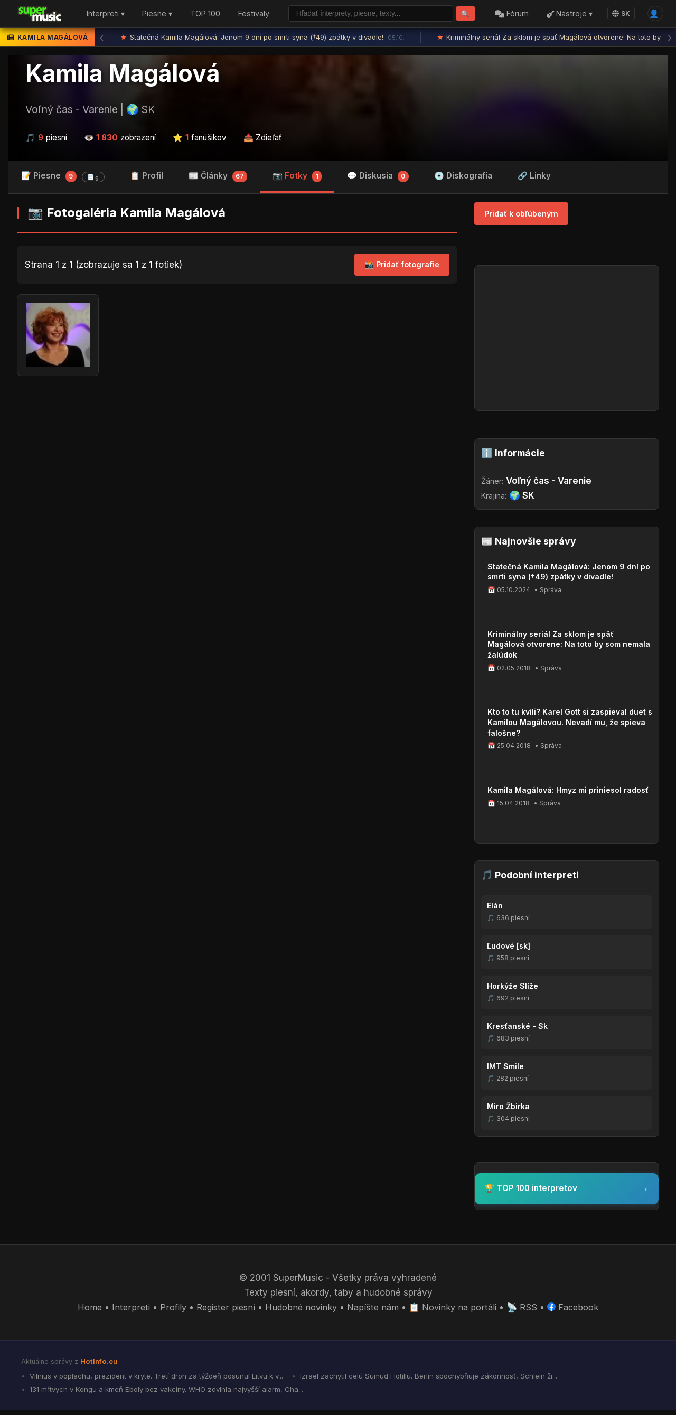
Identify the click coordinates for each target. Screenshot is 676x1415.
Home (83, 1310)
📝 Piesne (63, 178)
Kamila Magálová (122, 75)
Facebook (579, 1310)
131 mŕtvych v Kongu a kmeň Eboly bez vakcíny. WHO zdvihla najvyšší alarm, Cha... (171, 1393)
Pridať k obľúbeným (521, 216)
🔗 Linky (534, 178)
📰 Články (218, 179)
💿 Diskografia (463, 178)
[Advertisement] (237, 469)
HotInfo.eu (99, 1364)
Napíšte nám (374, 1310)
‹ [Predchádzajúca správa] (101, 39)
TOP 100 (205, 15)
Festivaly (253, 15)
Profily (167, 1310)
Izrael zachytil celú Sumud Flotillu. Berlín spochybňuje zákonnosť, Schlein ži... (446, 1379)
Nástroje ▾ (566, 15)
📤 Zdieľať (262, 140)
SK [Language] (618, 14)
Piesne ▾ (157, 15)
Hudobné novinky (300, 1310)
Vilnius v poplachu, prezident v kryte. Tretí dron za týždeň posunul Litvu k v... (162, 1379)
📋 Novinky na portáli (456, 1310)
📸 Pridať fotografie (401, 267)
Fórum (508, 15)
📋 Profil (146, 178)
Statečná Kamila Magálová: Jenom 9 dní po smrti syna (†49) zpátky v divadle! (262, 39)
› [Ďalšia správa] (670, 39)
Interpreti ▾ (106, 15)
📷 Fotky (297, 179)
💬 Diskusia (378, 179)
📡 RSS (527, 1310)
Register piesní (221, 1310)
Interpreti (125, 1310)
